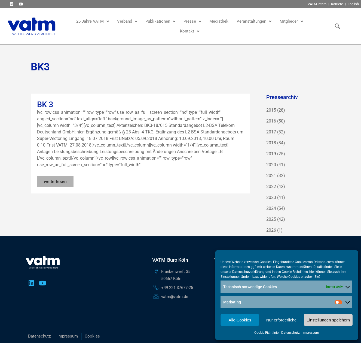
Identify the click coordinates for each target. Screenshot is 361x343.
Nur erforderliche (281, 320)
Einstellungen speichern (328, 320)
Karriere (337, 4)
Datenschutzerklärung (248, 272)
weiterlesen (55, 181)
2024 (271, 208)
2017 (271, 132)
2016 (271, 121)
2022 (271, 186)
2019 (271, 153)
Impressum (310, 333)
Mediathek (218, 21)
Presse (192, 21)
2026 (271, 230)
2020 (271, 164)
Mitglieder (291, 21)
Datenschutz (290, 333)
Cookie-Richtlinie (266, 333)
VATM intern (317, 4)
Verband (127, 21)
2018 (271, 142)
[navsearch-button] (336, 26)
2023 (271, 197)
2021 (271, 175)
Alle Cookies (239, 320)
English (353, 4)
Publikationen (160, 21)
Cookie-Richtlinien (295, 272)
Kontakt (189, 31)
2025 (271, 219)
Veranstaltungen (254, 21)
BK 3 (45, 104)
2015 (271, 110)
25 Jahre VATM (92, 21)
